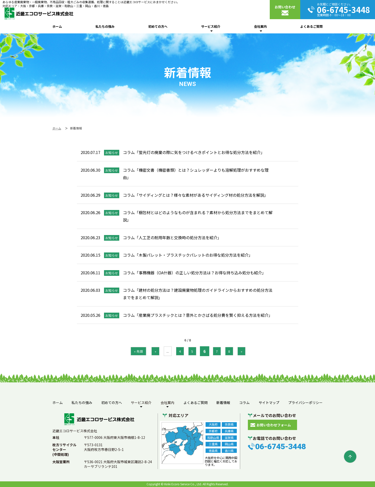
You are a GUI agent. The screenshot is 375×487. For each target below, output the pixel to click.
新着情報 (223, 402)
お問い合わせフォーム (273, 424)
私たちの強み (105, 26)
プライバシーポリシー (305, 402)
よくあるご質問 (311, 26)
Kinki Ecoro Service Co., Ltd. (183, 484)
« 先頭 (138, 351)
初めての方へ (157, 26)
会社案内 (260, 26)
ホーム (57, 26)
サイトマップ (269, 402)
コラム (244, 402)
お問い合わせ (285, 6)
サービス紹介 (210, 26)
